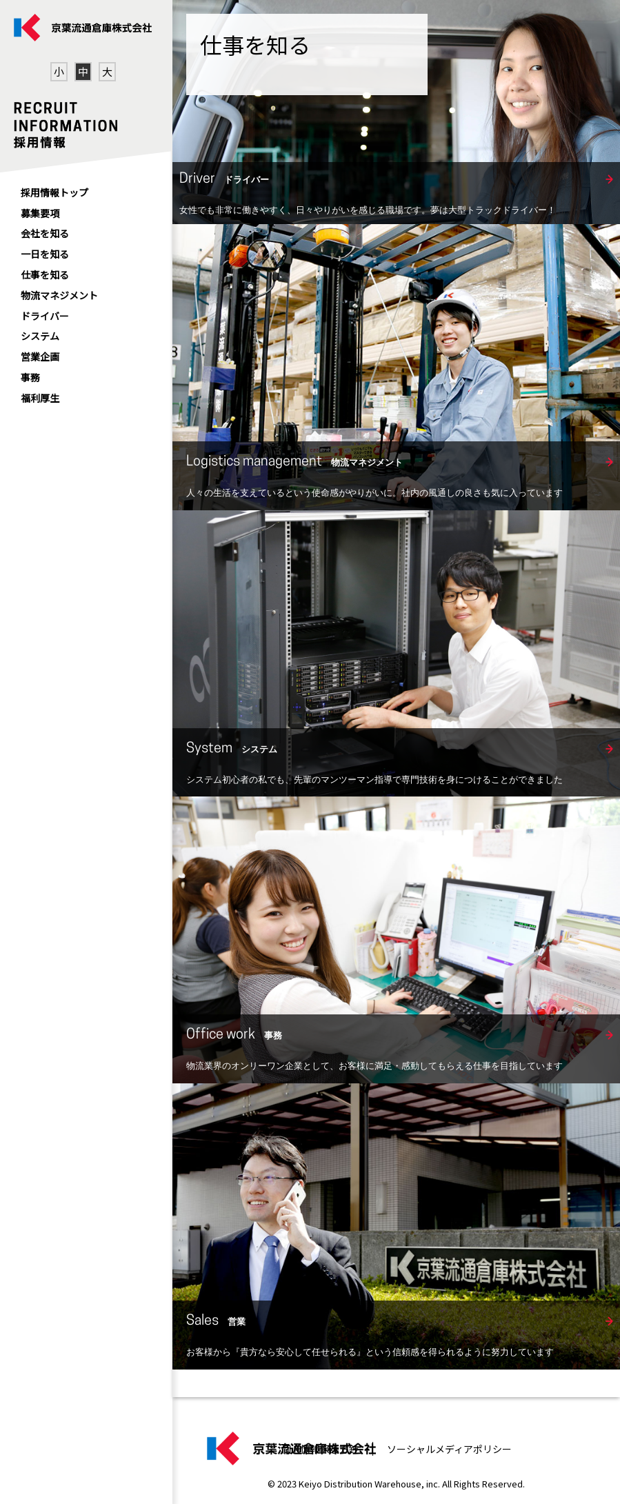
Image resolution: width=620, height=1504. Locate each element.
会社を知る (45, 233)
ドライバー (45, 316)
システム (40, 336)
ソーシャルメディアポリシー (449, 1449)
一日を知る (45, 254)
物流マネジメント (59, 295)
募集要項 (40, 213)
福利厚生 (40, 398)
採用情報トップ (54, 192)
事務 (30, 377)
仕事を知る (45, 274)
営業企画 (40, 356)
